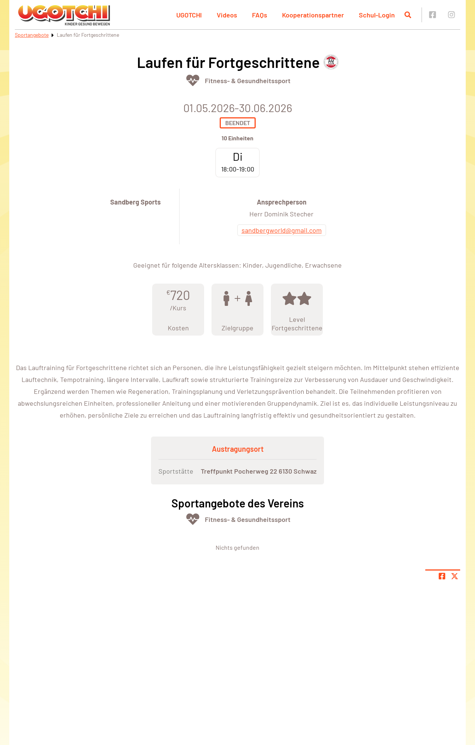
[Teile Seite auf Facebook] (442, 576)
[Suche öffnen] (408, 15)
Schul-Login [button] (377, 15)
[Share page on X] (454, 576)
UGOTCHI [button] (189, 15)
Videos (227, 15)
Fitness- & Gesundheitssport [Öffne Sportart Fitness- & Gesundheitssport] (248, 80)
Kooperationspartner (313, 15)
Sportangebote (32, 35)
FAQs (259, 15)
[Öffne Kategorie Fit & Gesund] (192, 80)
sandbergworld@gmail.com (282, 230)
